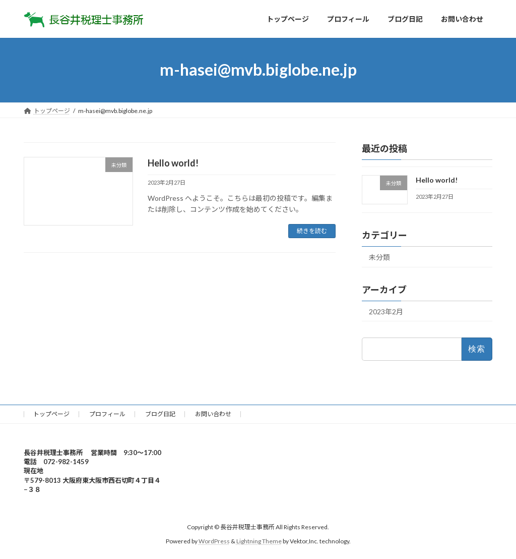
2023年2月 (386, 311)
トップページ (51, 414)
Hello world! (173, 163)
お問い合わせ (213, 414)
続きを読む (312, 231)
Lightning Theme (259, 541)
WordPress (214, 541)
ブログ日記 (160, 414)
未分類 (379, 256)
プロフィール (107, 414)
